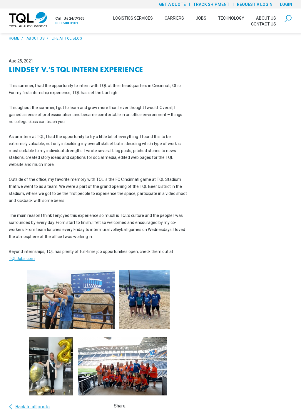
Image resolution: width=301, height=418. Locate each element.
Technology (231, 18)
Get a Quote (172, 4)
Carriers (174, 18)
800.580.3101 (66, 23)
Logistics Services (133, 18)
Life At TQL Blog (67, 38)
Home (14, 38)
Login (286, 4)
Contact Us (263, 24)
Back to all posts (29, 406)
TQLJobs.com (22, 258)
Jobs (201, 18)
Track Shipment (211, 4)
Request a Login (254, 4)
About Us (266, 18)
